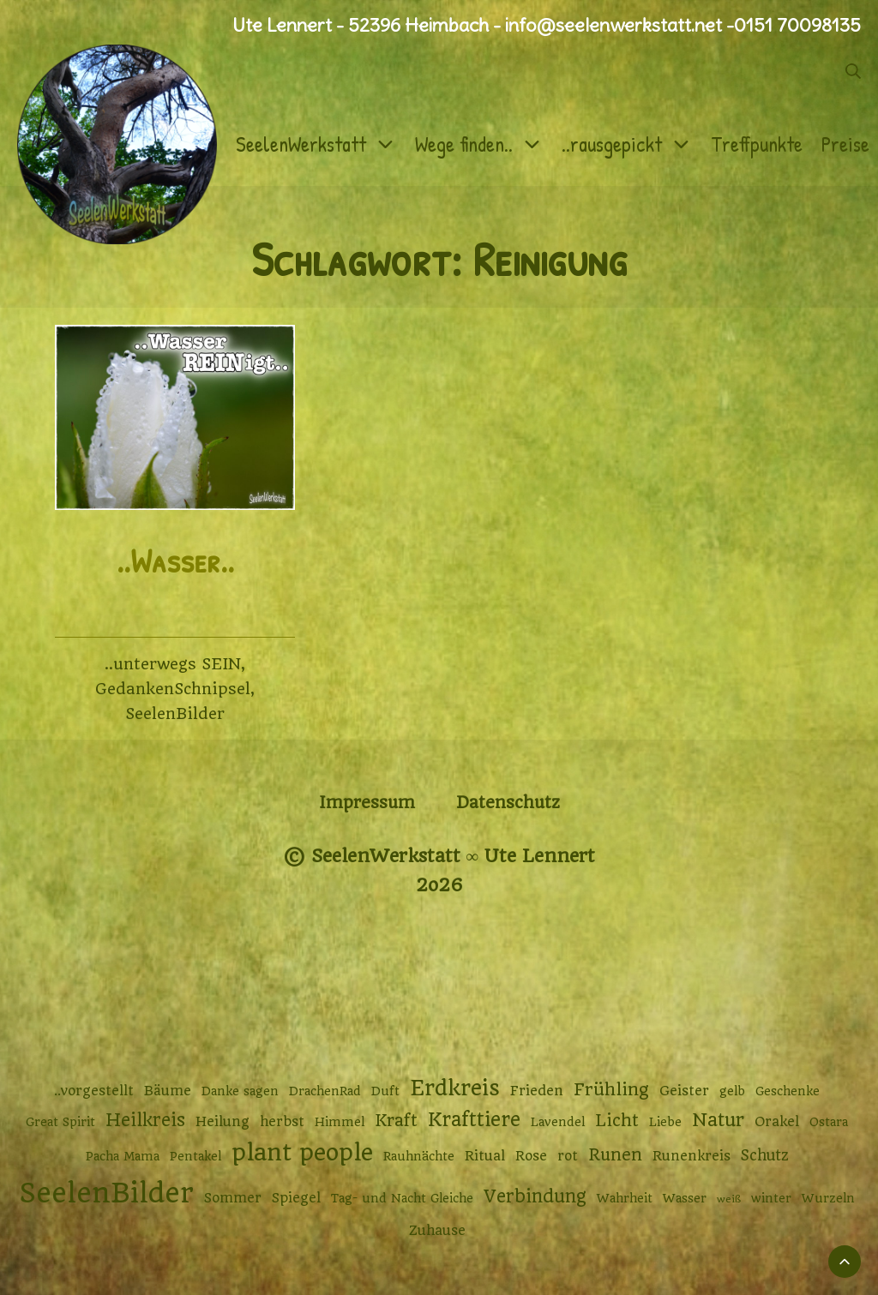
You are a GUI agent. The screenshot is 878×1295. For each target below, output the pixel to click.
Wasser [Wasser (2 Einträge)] (685, 1198)
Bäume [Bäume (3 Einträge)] (167, 1091)
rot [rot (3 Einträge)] (567, 1156)
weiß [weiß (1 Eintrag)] (729, 1199)
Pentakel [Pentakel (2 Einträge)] (195, 1156)
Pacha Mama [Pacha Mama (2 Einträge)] (122, 1156)
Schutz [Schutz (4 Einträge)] (765, 1155)
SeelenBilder (175, 713)
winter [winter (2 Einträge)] (771, 1198)
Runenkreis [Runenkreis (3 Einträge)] (691, 1156)
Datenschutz (508, 802)
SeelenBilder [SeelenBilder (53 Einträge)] (107, 1193)
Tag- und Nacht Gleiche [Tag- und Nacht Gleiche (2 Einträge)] (402, 1198)
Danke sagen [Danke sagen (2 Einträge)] (240, 1091)
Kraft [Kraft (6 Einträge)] (396, 1120)
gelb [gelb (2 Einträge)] (732, 1091)
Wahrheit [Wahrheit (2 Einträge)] (624, 1198)
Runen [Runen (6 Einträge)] (615, 1155)
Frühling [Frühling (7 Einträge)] (611, 1090)
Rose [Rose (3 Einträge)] (531, 1156)
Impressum (367, 802)
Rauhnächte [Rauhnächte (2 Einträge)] (418, 1156)
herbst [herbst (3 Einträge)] (282, 1122)
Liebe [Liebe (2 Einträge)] (665, 1122)
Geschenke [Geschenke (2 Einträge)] (787, 1091)
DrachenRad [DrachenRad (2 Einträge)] (325, 1091)
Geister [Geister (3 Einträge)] (684, 1091)
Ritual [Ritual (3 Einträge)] (485, 1156)
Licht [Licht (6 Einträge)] (617, 1120)
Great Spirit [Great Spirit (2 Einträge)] (60, 1122)
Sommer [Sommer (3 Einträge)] (233, 1198)
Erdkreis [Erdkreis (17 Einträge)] (455, 1088)
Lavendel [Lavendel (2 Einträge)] (558, 1122)
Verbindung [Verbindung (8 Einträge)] (535, 1196)
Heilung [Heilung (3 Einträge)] (222, 1122)
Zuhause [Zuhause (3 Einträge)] (437, 1230)
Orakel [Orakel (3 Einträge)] (777, 1122)
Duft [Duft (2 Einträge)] (385, 1091)
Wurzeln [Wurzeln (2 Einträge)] (828, 1198)
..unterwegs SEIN (173, 664)
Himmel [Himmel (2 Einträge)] (339, 1122)
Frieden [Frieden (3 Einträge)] (536, 1091)
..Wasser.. (175, 560)
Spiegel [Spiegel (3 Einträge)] (296, 1198)
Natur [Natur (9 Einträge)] (718, 1119)
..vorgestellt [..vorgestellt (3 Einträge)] (94, 1091)
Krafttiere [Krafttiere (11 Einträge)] (474, 1119)
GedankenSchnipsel (172, 689)
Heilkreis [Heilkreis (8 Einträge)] (145, 1120)
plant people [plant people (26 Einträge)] (302, 1152)
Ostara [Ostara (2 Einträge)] (828, 1122)
